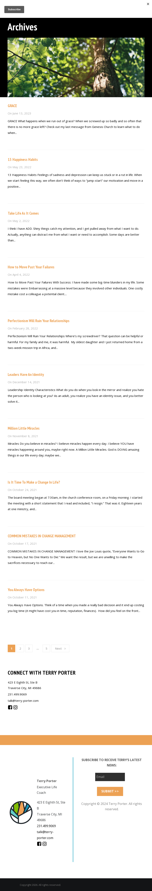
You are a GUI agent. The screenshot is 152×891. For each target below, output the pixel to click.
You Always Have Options (26, 589)
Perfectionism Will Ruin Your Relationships (38, 320)
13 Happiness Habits (23, 159)
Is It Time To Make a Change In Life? (34, 482)
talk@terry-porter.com (23, 701)
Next (60, 648)
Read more (15, 141)
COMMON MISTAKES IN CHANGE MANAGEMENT (42, 536)
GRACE (12, 105)
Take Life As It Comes (23, 213)
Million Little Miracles (24, 428)
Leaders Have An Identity (26, 374)
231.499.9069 (17, 694)
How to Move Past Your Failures (31, 267)
